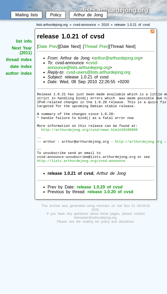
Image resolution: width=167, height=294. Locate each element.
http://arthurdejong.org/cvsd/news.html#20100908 (89, 137)
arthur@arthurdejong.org (117, 58)
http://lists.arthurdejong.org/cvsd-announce (81, 174)
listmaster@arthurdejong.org (95, 231)
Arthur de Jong (88, 15)
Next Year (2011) (22, 50)
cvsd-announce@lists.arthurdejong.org (79, 65)
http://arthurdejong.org (138, 151)
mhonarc (103, 219)
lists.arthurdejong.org (52, 25)
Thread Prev (96, 46)
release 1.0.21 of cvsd (132, 25)
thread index (19, 59)
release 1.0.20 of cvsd (100, 200)
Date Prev (48, 46)
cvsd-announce (84, 25)
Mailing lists (26, 15)
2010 (105, 25)
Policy (56, 15)
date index (21, 66)
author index (19, 73)
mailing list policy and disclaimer (108, 235)
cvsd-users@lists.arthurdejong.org (98, 72)
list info (24, 41)
